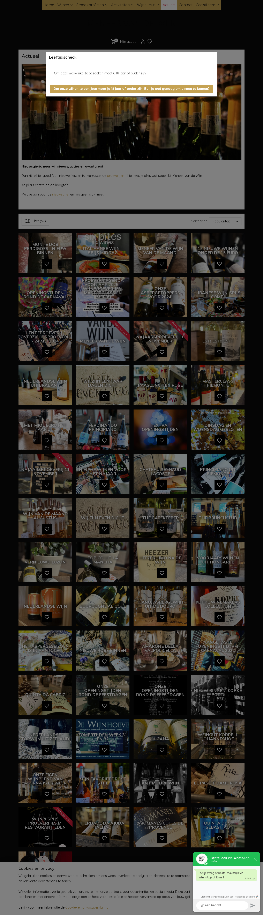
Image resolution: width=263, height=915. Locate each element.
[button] (131, 89)
